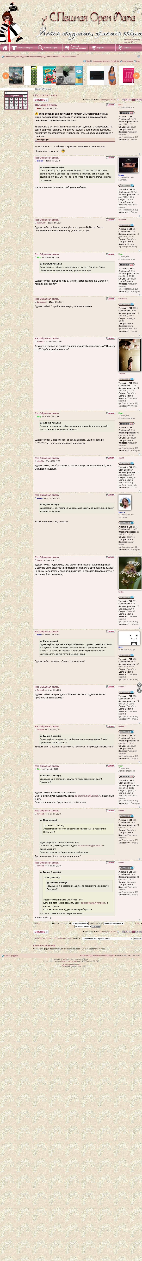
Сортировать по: (106, 923)
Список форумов (11, 956)
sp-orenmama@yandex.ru (88, 795)
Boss (39, 109)
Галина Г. (40, 690)
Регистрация (127, 61)
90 (123, 100)
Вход (138, 61)
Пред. (37, 923)
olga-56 (40, 461)
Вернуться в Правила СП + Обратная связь (53, 938)
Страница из (107, 100)
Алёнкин (40, 342)
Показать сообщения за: (70, 923)
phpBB (65, 959)
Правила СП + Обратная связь (62, 57)
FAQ (88, 61)
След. (137, 923)
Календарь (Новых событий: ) (106, 61)
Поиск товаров (50, 48)
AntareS (40, 498)
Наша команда (86, 955)
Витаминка (41, 302)
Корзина (100, 48)
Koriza (39, 560)
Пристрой (78, 47)
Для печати (138, 56)
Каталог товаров (25, 48)
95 (140, 100)
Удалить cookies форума (104, 955)
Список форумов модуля (15, 57)
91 (127, 100)
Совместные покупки (69, 961)
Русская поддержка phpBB (71, 965)
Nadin (39, 635)
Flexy (39, 257)
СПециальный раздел (38, 57)
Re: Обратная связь (47, 157)
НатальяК (41, 223)
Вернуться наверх (139, 154)
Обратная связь (45, 95)
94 (137, 100)
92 (130, 100)
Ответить (41, 100)
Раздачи (127, 48)
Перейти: (77, 938)
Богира (40, 161)
